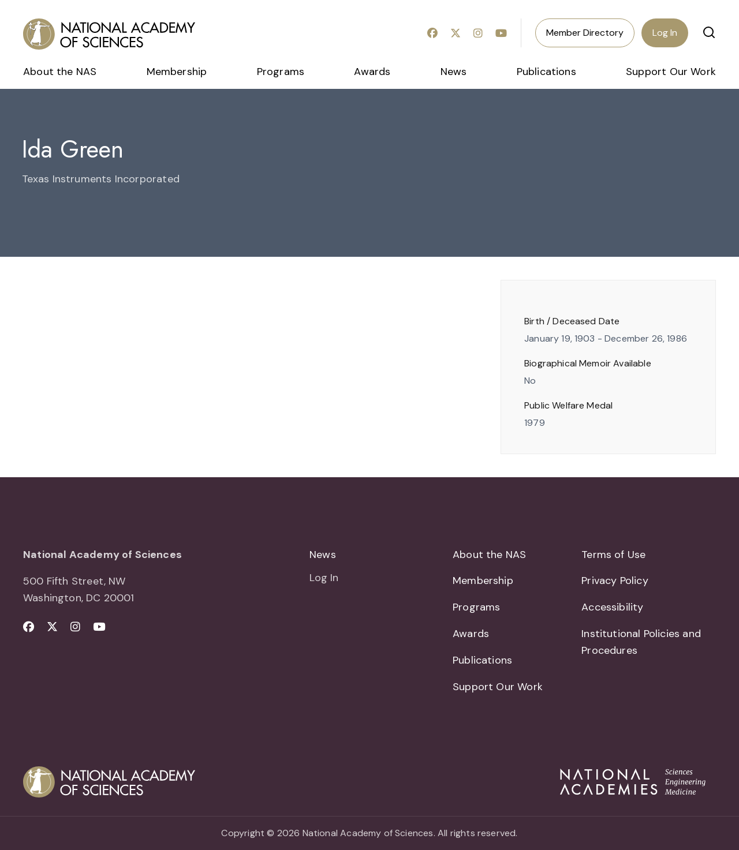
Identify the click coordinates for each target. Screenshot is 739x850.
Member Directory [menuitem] (585, 33)
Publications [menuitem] (546, 71)
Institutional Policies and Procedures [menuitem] (641, 642)
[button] (709, 32)
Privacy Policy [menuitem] (614, 580)
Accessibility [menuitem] (612, 607)
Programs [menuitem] (280, 71)
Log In (664, 33)
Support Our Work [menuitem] (671, 71)
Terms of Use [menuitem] (613, 554)
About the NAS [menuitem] (59, 71)
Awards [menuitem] (372, 71)
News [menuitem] (454, 71)
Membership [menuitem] (177, 71)
